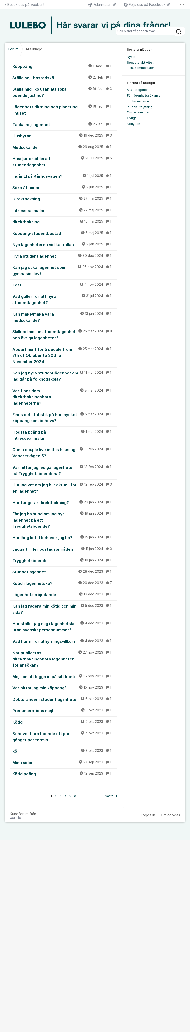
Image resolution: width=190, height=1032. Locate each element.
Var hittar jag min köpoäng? (64, 687)
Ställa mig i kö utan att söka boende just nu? (64, 92)
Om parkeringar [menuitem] (138, 112)
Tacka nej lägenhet (64, 124)
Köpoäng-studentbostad (64, 233)
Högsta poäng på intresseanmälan (64, 435)
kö (64, 751)
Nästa (109, 796)
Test (64, 284)
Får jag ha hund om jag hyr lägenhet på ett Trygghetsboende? (64, 520)
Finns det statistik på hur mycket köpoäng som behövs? (64, 417)
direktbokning (64, 221)
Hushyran (64, 135)
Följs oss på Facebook (145, 4)
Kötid (64, 722)
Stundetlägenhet (64, 571)
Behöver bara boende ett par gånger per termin (64, 736)
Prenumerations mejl (64, 710)
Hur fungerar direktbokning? (64, 502)
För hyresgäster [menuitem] (138, 101)
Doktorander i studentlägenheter (64, 699)
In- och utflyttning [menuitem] (140, 107)
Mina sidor (64, 762)
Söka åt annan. (64, 187)
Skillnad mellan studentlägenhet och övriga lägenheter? (64, 334)
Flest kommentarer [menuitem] (140, 68)
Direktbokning (64, 198)
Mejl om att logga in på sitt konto (64, 676)
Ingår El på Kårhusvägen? (64, 176)
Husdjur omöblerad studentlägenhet (64, 161)
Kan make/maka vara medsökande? (64, 317)
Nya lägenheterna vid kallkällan (64, 244)
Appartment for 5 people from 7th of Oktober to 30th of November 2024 (64, 355)
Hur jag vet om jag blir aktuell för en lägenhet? (64, 488)
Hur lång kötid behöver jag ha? (64, 537)
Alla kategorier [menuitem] (137, 90)
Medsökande (64, 147)
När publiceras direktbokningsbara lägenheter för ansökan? (64, 659)
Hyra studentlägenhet (64, 256)
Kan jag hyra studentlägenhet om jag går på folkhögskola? (64, 376)
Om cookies (170, 815)
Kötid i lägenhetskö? (64, 583)
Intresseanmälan (64, 210)
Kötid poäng (64, 773)
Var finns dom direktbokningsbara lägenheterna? (64, 397)
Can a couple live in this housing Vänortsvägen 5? (64, 452)
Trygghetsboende (64, 560)
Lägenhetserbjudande (64, 594)
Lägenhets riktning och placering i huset (64, 109)
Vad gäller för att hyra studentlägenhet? (64, 299)
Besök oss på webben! (24, 4)
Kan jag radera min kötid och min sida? (64, 609)
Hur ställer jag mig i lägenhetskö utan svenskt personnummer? (64, 626)
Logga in (148, 815)
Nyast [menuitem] (131, 57)
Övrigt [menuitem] (131, 118)
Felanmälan (100, 4)
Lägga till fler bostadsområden (64, 549)
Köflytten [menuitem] (133, 124)
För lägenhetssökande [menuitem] (144, 95)
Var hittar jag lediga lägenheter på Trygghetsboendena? (64, 470)
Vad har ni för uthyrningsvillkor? (64, 641)
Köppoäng (64, 66)
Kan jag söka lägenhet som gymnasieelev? (64, 270)
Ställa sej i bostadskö (64, 77)
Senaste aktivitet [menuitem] (140, 62)
